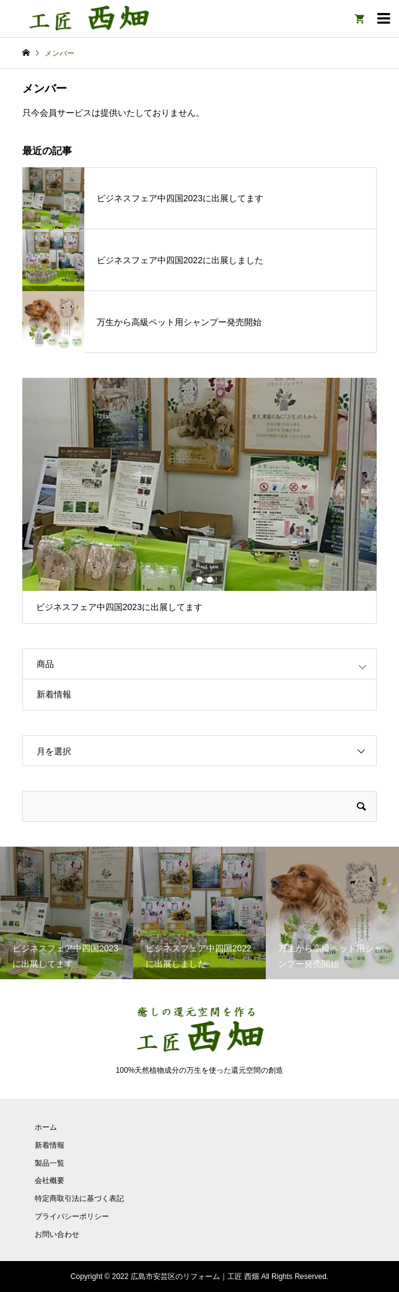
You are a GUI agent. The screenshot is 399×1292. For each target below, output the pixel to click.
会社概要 (49, 1180)
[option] (199, 501)
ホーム (46, 1127)
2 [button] (199, 580)
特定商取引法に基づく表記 (79, 1198)
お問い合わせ (57, 1234)
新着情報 (54, 694)
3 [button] (210, 580)
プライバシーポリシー (72, 1216)
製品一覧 (49, 1163)
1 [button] (188, 580)
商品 (45, 664)
